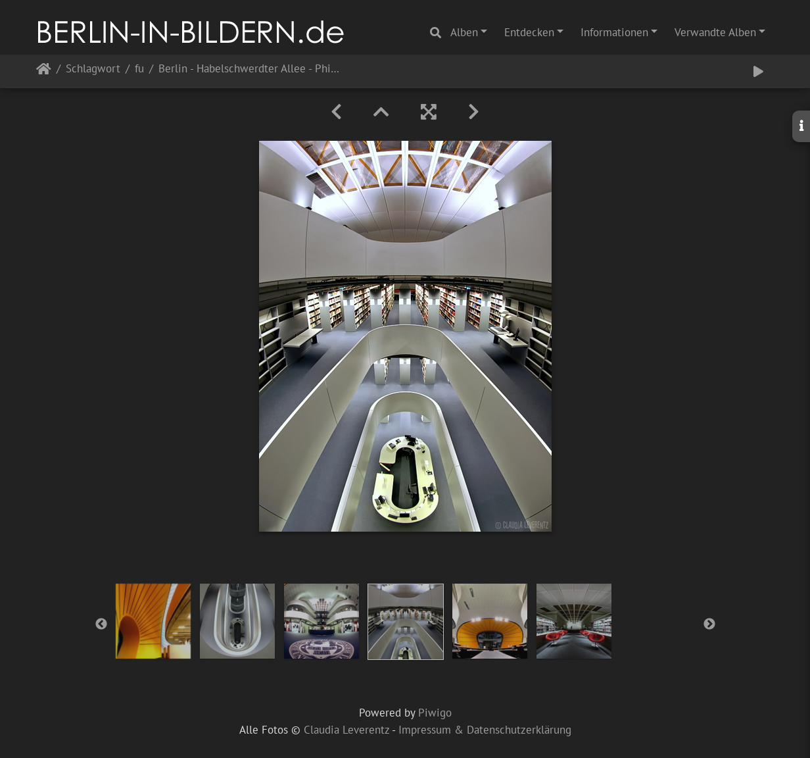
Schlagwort (93, 69)
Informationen (614, 32)
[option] (153, 621)
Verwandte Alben (715, 32)
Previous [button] (101, 624)
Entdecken (529, 32)
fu (139, 69)
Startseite (43, 71)
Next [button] (709, 624)
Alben (464, 32)
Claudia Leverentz (346, 729)
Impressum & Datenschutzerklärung (484, 729)
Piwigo (435, 712)
